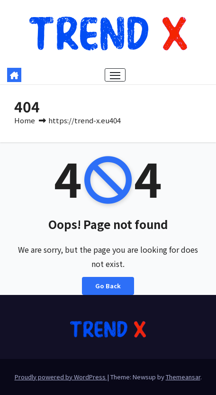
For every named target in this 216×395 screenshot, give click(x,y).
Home (24, 120)
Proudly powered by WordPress (61, 376)
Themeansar (183, 376)
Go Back (108, 285)
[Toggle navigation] (115, 75)
